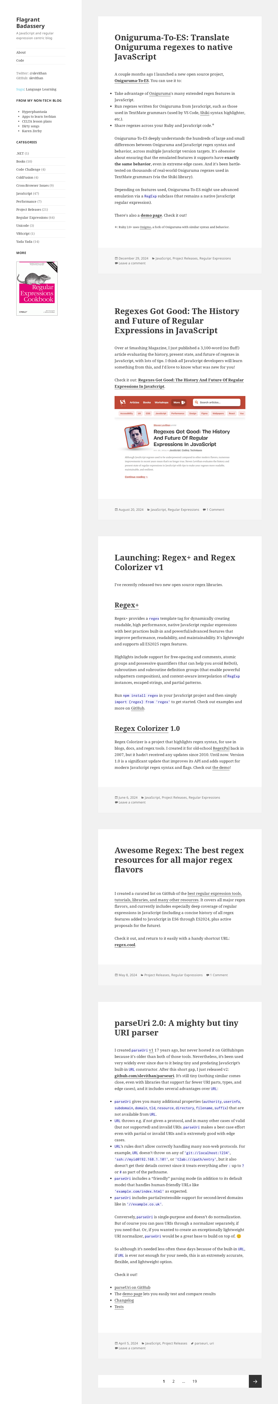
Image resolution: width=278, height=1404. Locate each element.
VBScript (23, 233)
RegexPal (221, 748)
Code (20, 60)
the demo (221, 767)
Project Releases (28, 209)
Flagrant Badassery (30, 23)
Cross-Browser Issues (32, 185)
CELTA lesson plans (37, 121)
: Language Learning (36, 89)
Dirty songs (30, 126)
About (21, 52)
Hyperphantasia (34, 111)
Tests (119, 1306)
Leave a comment (132, 263)
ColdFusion (24, 177)
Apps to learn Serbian (39, 116)
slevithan (40, 73)
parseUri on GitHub (132, 1287)
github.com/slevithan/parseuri (144, 1075)
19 (196, 1379)
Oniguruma (160, 93)
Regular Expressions (32, 217)
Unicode (22, 225)
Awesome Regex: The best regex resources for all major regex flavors (179, 860)
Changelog (124, 1300)
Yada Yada (24, 241)
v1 (151, 1050)
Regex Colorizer (141, 728)
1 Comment (215, 509)
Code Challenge (28, 169)
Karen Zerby (32, 131)
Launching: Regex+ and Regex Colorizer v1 (175, 562)
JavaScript (24, 193)
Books (20, 161)
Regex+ (127, 604)
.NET (20, 153)
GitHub (137, 708)
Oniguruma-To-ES (132, 80)
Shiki (204, 112)
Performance (26, 201)
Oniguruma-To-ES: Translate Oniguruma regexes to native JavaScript (174, 47)
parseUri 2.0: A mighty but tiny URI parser (176, 1027)
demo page (151, 215)
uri (212, 1343)
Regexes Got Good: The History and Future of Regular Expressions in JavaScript (177, 321)
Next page (255, 1381)
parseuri (201, 1343)
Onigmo (145, 227)
